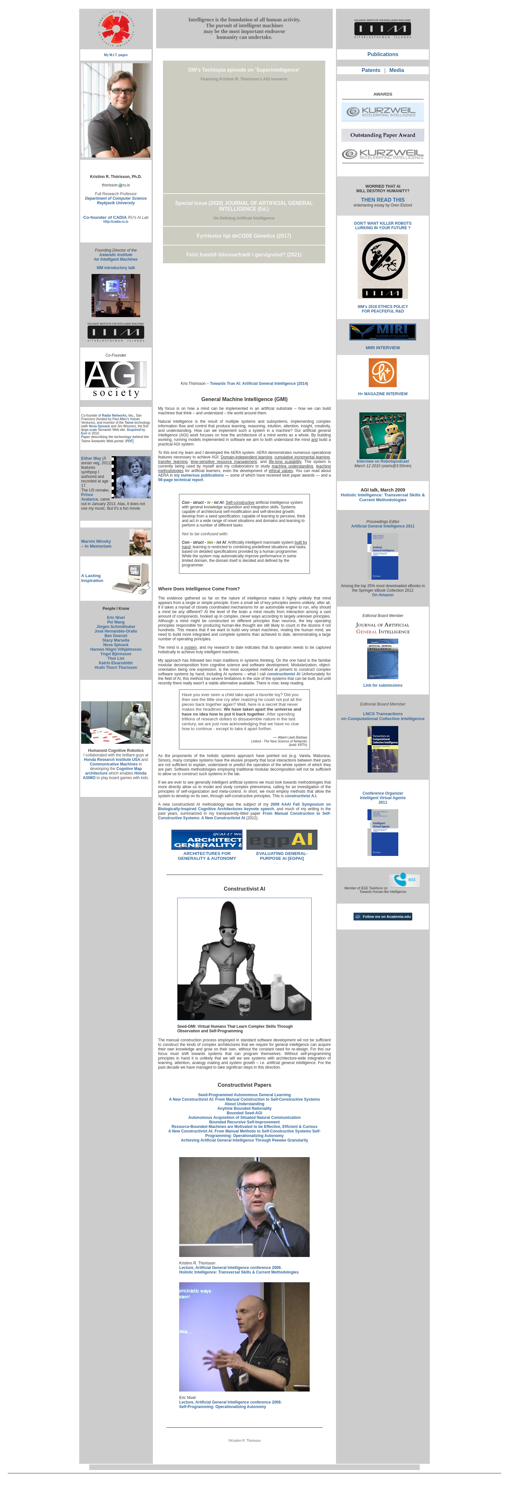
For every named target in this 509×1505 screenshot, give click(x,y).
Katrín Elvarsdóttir (116, 663)
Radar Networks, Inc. (118, 415)
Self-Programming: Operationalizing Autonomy (262, 1133)
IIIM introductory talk (116, 268)
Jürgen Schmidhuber (115, 626)
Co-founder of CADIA (105, 217)
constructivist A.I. (301, 796)
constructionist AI (283, 674)
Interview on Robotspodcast (383, 461)
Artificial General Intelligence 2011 (383, 526)
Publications (382, 54)
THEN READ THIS (382, 200)
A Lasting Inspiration (92, 578)
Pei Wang (116, 622)
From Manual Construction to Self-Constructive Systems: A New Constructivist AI (244, 815)
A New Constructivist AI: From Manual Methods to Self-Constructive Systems (239, 1131)
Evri (84, 433)
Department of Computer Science (116, 198)
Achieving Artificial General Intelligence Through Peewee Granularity (244, 1140)
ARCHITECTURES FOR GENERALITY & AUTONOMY (207, 856)
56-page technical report (180, 480)
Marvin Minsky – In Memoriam (96, 544)
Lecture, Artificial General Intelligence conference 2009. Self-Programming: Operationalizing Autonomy (230, 1404)
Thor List (115, 658)
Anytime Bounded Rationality (244, 1108)
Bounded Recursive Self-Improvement (244, 1122)
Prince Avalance (89, 497)
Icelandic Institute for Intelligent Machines (116, 257)
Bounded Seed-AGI (244, 1113)
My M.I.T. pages (116, 55)
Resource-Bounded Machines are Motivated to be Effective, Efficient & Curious (244, 1126)
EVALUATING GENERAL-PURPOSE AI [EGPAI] (281, 856)
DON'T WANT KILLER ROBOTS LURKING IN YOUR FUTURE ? (383, 225)
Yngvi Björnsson (115, 654)
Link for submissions (383, 685)
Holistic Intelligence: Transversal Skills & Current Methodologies (383, 497)
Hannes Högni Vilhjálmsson (116, 649)
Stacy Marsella (115, 640)
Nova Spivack (99, 426)
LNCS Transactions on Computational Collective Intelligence (383, 716)
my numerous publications (199, 475)
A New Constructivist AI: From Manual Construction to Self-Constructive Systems (244, 1099)
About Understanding (245, 1104)
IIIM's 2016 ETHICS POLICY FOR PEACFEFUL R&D (383, 309)
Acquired (134, 430)
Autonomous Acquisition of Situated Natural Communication (244, 1117)
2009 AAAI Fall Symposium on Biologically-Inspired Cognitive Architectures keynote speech (244, 806)
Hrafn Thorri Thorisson (116, 667)
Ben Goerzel (116, 636)
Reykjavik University (116, 203)
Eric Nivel (116, 617)
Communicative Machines (114, 764)
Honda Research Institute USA (112, 759)
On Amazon (382, 595)
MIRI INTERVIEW (383, 347)
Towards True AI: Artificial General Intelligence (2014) (259, 383)
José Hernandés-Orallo (115, 631)
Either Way (91, 458)
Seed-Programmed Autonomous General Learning (244, 1095)
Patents (371, 70)
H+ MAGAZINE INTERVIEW (383, 394)
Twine (129, 422)
